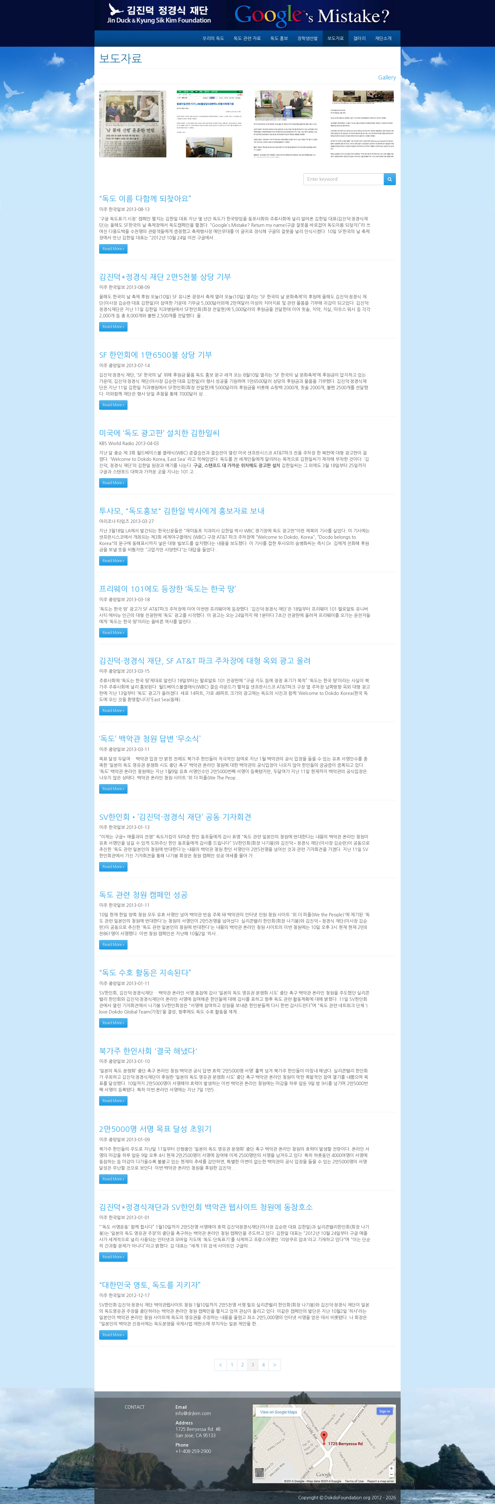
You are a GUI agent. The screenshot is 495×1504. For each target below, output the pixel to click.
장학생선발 (307, 38)
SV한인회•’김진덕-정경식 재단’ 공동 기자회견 (175, 817)
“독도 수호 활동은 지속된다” (145, 973)
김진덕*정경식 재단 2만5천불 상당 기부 (165, 277)
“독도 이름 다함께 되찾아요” (145, 199)
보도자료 (335, 38)
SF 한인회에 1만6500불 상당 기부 (155, 355)
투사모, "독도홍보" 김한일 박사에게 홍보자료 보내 (182, 511)
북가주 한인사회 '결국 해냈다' (148, 1051)
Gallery (387, 77)
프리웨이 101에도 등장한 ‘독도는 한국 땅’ (167, 589)
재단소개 (383, 38)
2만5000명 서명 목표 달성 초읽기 (155, 1129)
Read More (113, 249)
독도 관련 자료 (247, 38)
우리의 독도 (213, 38)
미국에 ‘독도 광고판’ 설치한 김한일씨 (159, 433)
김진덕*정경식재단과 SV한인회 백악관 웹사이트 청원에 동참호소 (206, 1207)
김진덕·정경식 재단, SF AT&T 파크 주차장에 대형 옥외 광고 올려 (205, 661)
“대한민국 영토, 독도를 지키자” (150, 1285)
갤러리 (359, 38)
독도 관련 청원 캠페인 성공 (143, 895)
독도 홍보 (279, 38)
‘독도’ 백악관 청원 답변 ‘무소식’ (150, 739)
